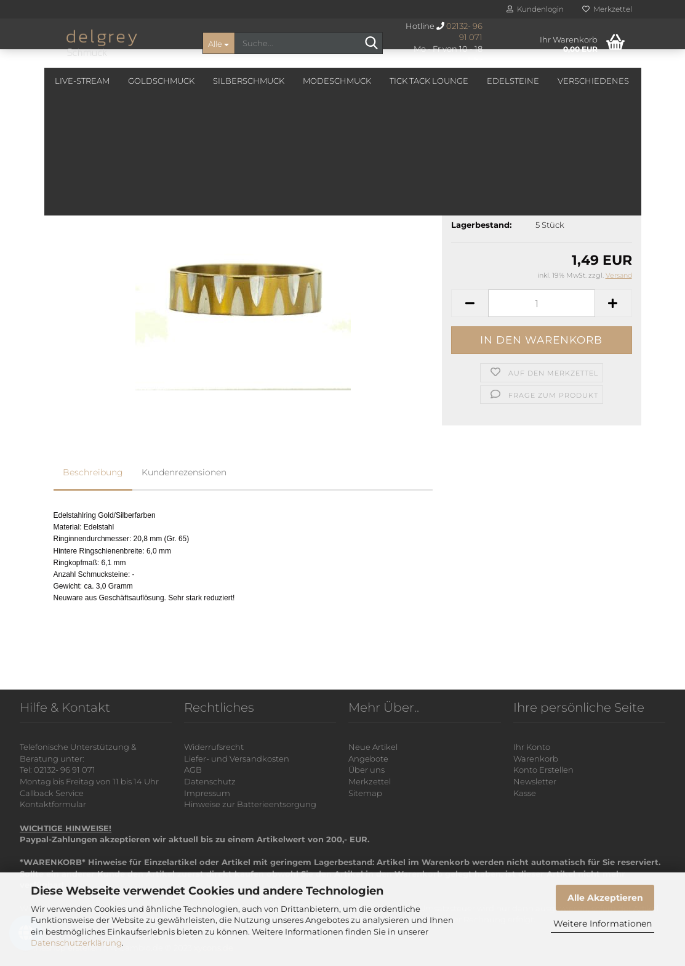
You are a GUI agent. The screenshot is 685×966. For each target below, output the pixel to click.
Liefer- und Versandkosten (236, 758)
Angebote (368, 758)
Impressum (207, 793)
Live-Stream (82, 81)
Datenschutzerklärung (76, 943)
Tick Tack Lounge (429, 81)
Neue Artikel (373, 747)
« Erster (74, 135)
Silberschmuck (248, 81)
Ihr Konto (531, 747)
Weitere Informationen (602, 923)
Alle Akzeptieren (605, 897)
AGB (193, 770)
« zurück (117, 135)
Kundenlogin (535, 9)
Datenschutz (210, 781)
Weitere (576, 81)
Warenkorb (535, 758)
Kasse (524, 793)
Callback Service (52, 793)
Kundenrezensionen (184, 472)
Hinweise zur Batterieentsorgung (250, 804)
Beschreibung (93, 472)
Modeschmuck (337, 81)
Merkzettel (607, 9)
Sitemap (365, 793)
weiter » (160, 135)
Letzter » (204, 135)
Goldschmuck (161, 81)
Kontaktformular (53, 804)
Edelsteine (513, 81)
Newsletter (534, 781)
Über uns (366, 770)
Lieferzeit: (471, 207)
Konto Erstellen (543, 770)
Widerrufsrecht (214, 747)
